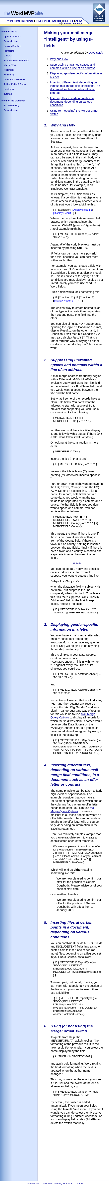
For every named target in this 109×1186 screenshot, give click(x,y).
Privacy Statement (63, 1183)
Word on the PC (9, 31)
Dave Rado (96, 52)
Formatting (9, 51)
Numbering (9, 74)
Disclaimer (47, 1183)
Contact (67, 23)
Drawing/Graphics (12, 46)
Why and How (59, 59)
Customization (10, 41)
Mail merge (9, 70)
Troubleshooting (11, 105)
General (7, 55)
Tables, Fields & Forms (15, 84)
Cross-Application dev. (14, 79)
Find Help (68, 21)
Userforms (9, 89)
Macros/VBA (10, 65)
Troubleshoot (42, 21)
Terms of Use (33, 1183)
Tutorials (56, 21)
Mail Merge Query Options (72, 809)
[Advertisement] (76, 1152)
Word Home (13, 21)
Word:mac (28, 21)
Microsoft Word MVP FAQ (16, 60)
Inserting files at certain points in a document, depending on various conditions (72, 102)
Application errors (12, 36)
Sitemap (77, 23)
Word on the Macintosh (13, 100)
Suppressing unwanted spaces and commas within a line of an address (72, 66)
